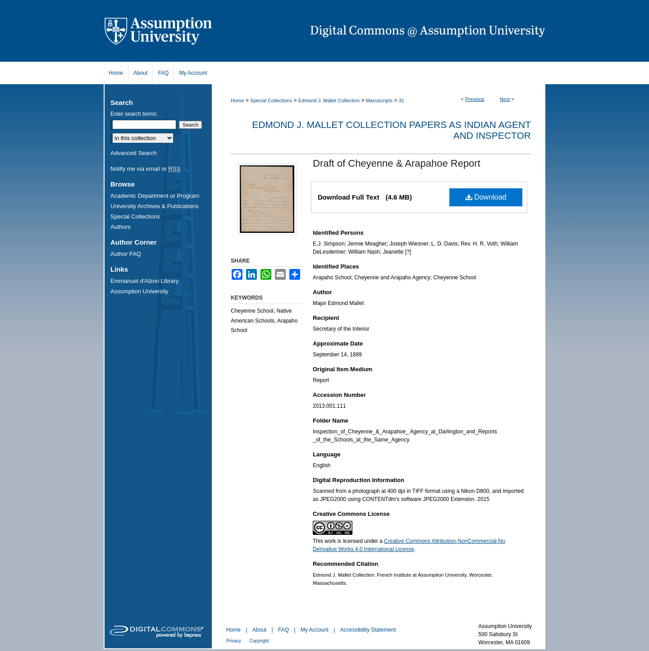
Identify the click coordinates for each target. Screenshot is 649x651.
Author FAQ (125, 253)
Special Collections (271, 100)
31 (401, 100)
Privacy (234, 640)
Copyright (259, 640)
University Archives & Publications (154, 206)
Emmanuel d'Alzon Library (144, 281)
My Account (315, 630)
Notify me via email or (145, 168)
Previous (474, 99)
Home (237, 100)
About (260, 630)
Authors (120, 226)
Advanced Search (133, 153)
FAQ (284, 630)
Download (486, 197)
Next (505, 99)
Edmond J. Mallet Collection (329, 100)
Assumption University (139, 291)
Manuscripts (379, 100)
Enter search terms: (134, 114)
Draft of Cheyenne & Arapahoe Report (396, 163)
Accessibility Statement (368, 630)
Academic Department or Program (154, 195)
